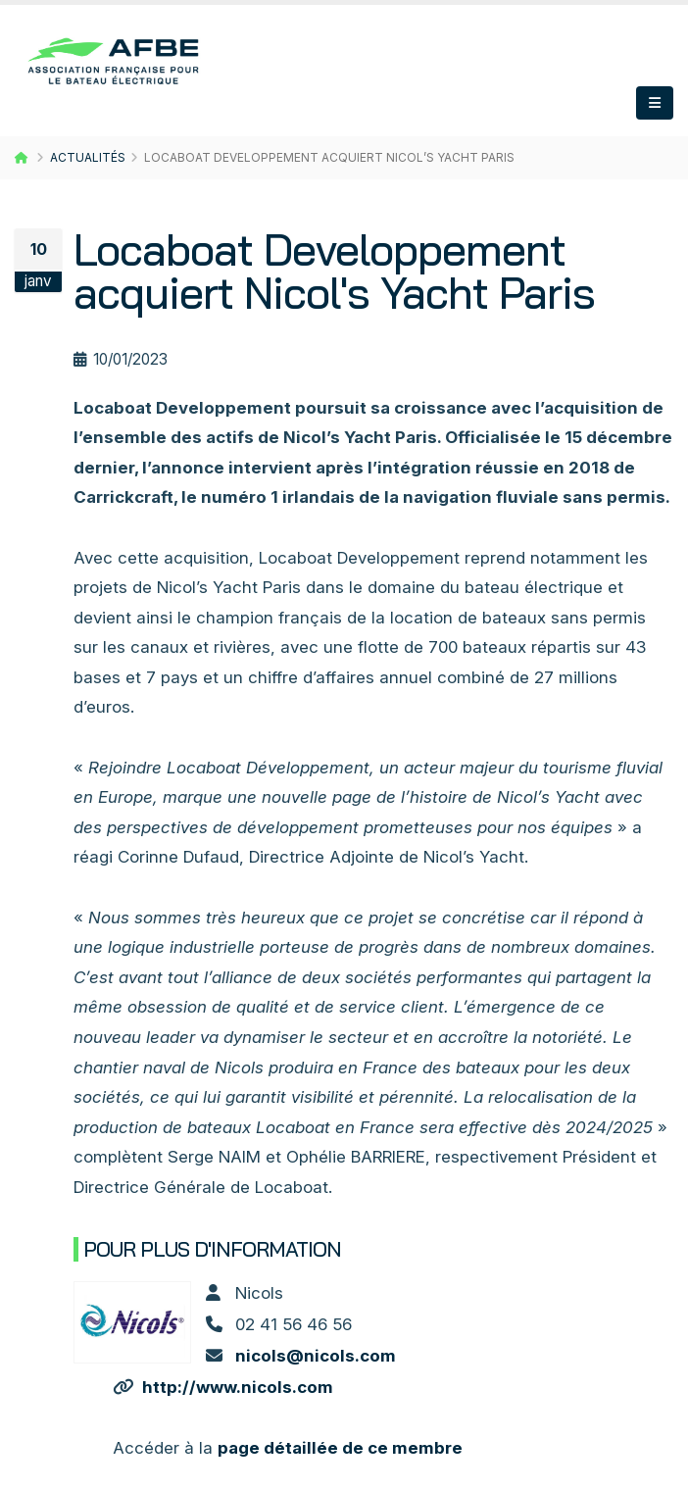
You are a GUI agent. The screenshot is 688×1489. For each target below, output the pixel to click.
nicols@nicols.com (315, 1355)
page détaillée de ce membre (340, 1448)
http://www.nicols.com (237, 1387)
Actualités (87, 157)
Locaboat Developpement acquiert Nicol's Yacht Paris (334, 271)
